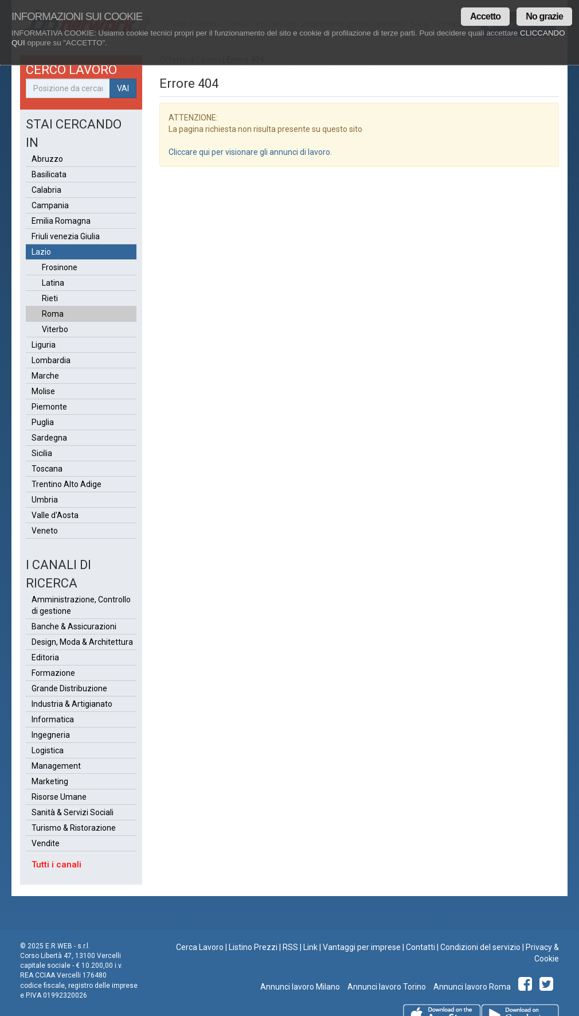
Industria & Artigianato (72, 704)
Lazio (41, 251)
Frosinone (59, 267)
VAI (123, 88)
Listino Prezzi (253, 947)
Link (310, 947)
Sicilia (42, 453)
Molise (43, 391)
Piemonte (49, 406)
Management (56, 765)
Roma (53, 313)
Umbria (45, 499)
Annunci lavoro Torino (386, 986)
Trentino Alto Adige (66, 484)
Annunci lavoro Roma (471, 986)
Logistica (48, 750)
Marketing (50, 781)
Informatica (53, 719)
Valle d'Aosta (55, 515)
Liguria (44, 344)
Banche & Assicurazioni (74, 626)
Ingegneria (51, 734)
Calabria (46, 189)
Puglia (43, 422)
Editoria (45, 657)
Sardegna (49, 437)
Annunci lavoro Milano (300, 986)
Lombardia (51, 360)
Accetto (485, 16)
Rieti (50, 298)
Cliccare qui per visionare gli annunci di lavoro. (250, 152)
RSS (290, 947)
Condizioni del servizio (480, 947)
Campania (50, 205)
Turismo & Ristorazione (74, 827)
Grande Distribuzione (69, 688)
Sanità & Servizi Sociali (73, 812)
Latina (53, 282)
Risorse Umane (59, 796)
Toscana (47, 468)
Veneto (45, 530)
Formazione (53, 673)
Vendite (46, 843)
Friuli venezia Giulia (66, 236)
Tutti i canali (56, 864)
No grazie (544, 16)
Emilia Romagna (61, 220)
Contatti (420, 947)
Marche (45, 375)
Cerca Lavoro (200, 947)
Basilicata (49, 174)
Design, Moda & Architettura (82, 642)
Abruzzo (47, 159)
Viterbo (55, 329)
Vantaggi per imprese (362, 947)
